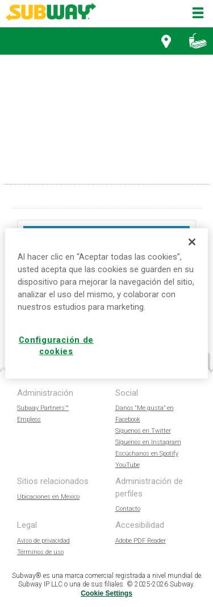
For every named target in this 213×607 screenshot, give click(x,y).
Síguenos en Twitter (143, 430)
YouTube (127, 465)
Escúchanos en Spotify (146, 453)
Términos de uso (40, 552)
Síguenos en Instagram (148, 442)
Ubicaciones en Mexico (48, 497)
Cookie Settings (106, 593)
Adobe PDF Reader (140, 540)
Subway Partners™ (43, 408)
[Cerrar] (191, 242)
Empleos (29, 419)
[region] (106, 303)
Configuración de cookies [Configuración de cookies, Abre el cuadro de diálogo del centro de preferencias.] (56, 345)
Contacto (127, 508)
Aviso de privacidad (43, 540)
